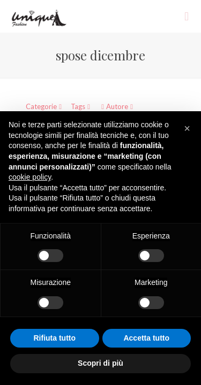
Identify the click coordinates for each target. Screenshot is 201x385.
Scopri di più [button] (100, 363)
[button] (187, 128)
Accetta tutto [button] (146, 338)
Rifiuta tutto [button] (54, 338)
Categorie (45, 106)
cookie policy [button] (30, 177)
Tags (81, 106)
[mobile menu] (186, 16)
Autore (117, 106)
